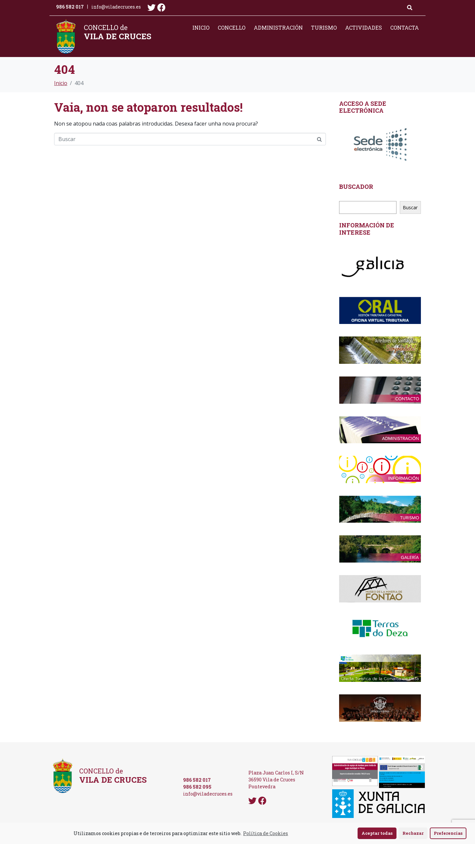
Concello (231, 27)
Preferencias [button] (448, 833)
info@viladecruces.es (116, 7)
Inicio (200, 27)
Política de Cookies (265, 833)
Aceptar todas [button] (377, 833)
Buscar (410, 207)
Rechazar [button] (413, 833)
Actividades (363, 27)
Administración (278, 27)
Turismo (324, 27)
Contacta (404, 27)
